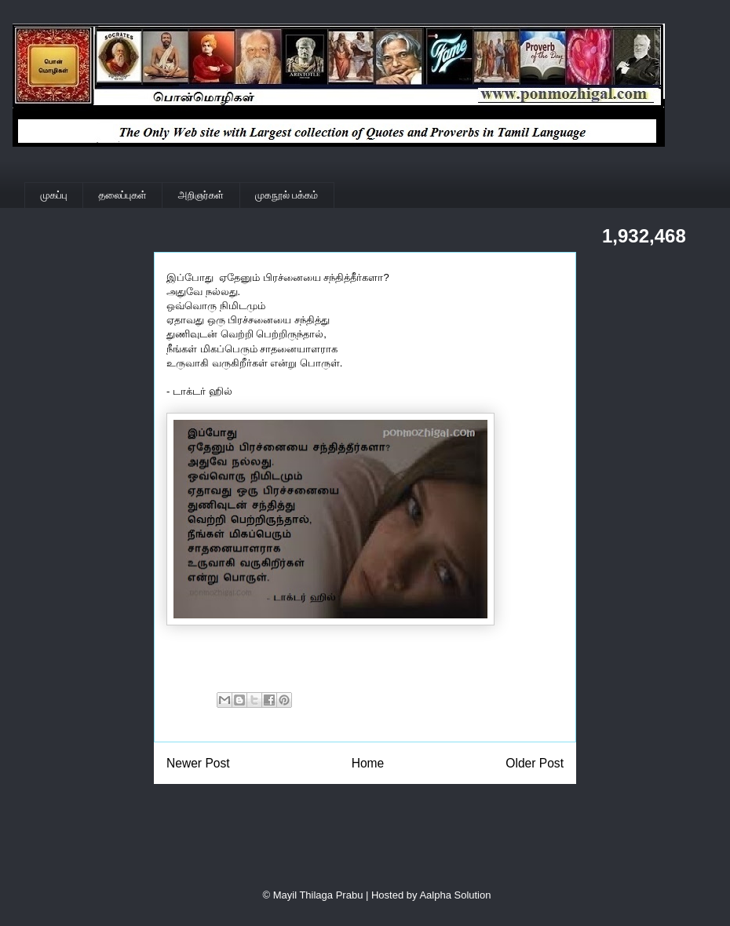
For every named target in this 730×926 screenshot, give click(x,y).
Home (368, 763)
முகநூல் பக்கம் (286, 195)
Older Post (535, 763)
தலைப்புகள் (123, 195)
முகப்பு (54, 195)
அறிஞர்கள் (201, 195)
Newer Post (198, 763)
